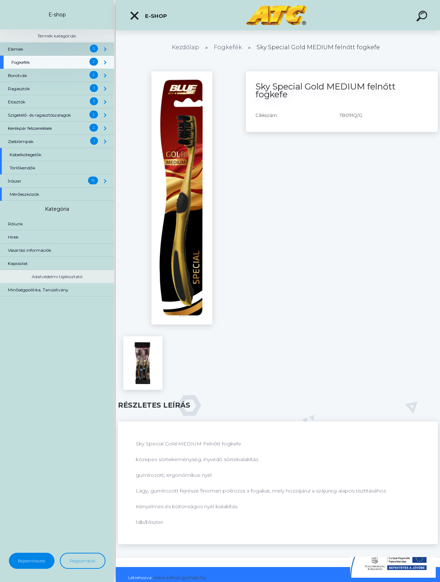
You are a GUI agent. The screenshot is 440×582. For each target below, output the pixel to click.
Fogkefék (228, 47)
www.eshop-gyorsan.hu (180, 577)
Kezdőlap (185, 47)
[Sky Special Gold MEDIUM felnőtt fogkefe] (181, 74)
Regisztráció (82, 560)
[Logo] (278, 15)
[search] (422, 17)
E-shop (148, 15)
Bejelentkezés (31, 560)
